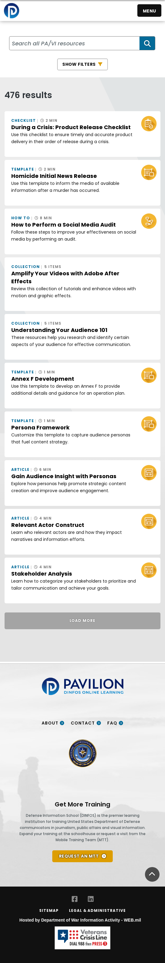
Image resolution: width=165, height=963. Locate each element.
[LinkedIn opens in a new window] (91, 899)
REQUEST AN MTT (79, 856)
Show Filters (78, 64)
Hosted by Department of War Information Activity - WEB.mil (80, 920)
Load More (83, 620)
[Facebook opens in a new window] (74, 899)
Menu (149, 11)
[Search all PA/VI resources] (74, 43)
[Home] (11, 10)
